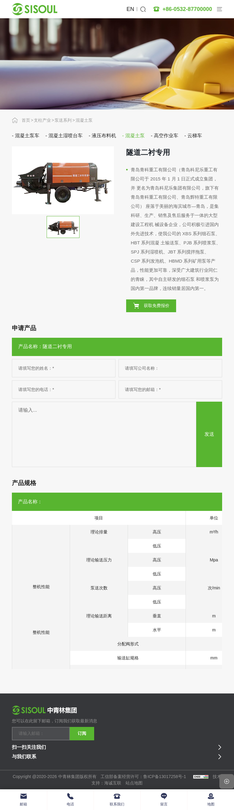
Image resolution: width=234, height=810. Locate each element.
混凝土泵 (84, 120)
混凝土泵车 (27, 135)
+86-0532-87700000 (187, 9)
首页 (26, 120)
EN (130, 9)
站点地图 (134, 782)
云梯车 (194, 135)
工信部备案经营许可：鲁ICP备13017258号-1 (144, 776)
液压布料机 (104, 135)
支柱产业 (42, 120)
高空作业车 (166, 135)
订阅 (82, 733)
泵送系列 (63, 120)
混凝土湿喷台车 (65, 135)
